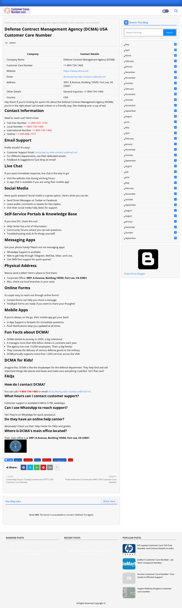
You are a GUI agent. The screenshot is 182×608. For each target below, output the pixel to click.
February (151, 61)
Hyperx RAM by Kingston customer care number (154, 590)
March (151, 55)
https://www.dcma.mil (75, 70)
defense (46, 460)
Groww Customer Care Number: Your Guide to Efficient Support (155, 575)
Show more (109, 501)
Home (7, 22)
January (151, 66)
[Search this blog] (144, 32)
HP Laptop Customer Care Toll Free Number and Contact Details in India (155, 547)
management (60, 460)
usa (14, 22)
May (151, 44)
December (151, 72)
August (151, 116)
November (151, 77)
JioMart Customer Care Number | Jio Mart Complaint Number (155, 561)
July (151, 171)
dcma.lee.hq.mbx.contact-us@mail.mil (84, 76)
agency (18, 460)
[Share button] (56, 467)
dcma (37, 460)
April (151, 50)
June (151, 121)
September (151, 110)
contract (28, 460)
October (151, 83)
